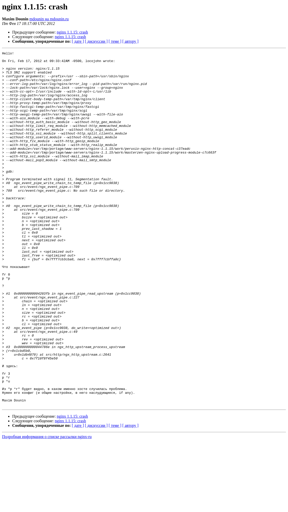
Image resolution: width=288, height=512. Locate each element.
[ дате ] (78, 41)
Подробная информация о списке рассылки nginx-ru (47, 507)
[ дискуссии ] (96, 41)
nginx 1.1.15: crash (72, 32)
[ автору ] (130, 41)
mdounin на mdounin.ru (49, 19)
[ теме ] (115, 41)
